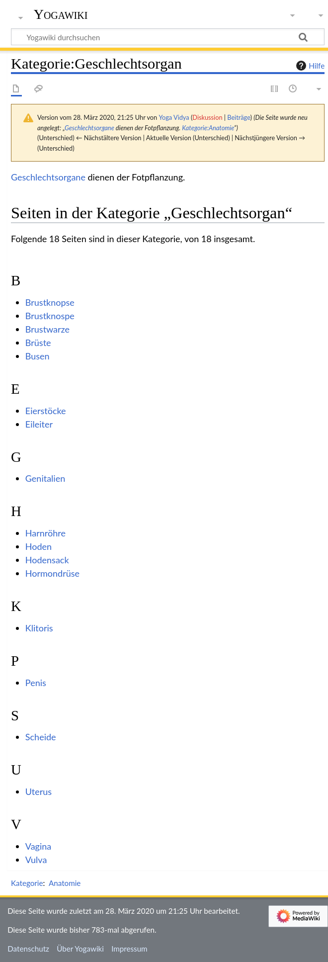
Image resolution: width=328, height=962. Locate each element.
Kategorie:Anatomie (208, 128)
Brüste (38, 342)
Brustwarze (47, 329)
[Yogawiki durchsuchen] (167, 37)
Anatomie (65, 882)
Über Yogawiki (80, 948)
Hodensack (47, 559)
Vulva (36, 859)
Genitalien (45, 478)
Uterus (38, 791)
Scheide (40, 736)
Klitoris (39, 627)
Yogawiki (61, 14)
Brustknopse (50, 302)
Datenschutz (28, 948)
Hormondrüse (52, 573)
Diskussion (207, 117)
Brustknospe (50, 315)
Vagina (38, 846)
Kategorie (27, 882)
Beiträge (238, 117)
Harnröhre (45, 532)
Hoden (38, 546)
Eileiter (39, 424)
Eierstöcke (45, 410)
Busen (37, 355)
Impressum (129, 948)
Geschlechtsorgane (89, 128)
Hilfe (309, 66)
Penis (35, 682)
